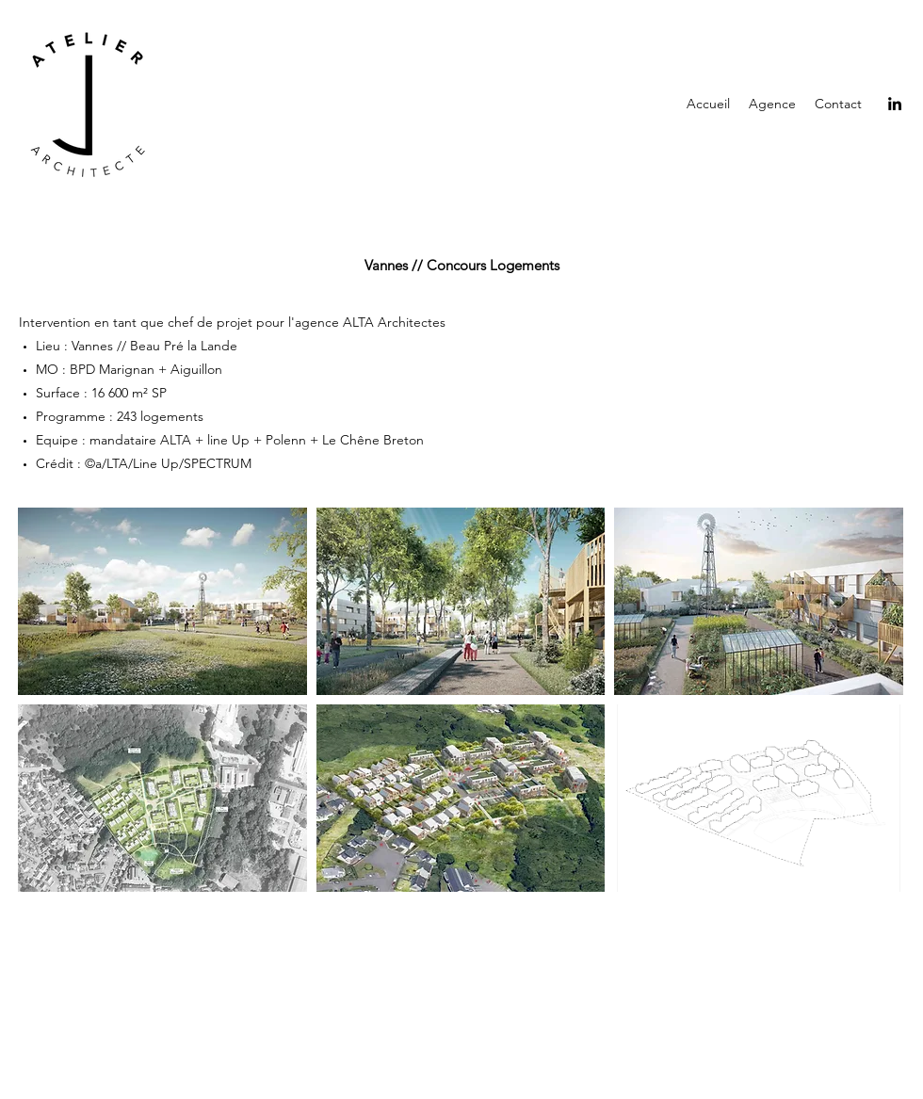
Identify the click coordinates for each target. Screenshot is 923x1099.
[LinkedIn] (894, 103)
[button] (162, 601)
